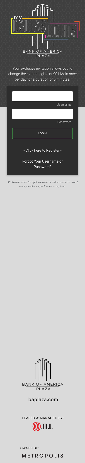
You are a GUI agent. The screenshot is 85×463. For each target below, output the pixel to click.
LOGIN (42, 133)
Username (64, 105)
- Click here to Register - (42, 150)
